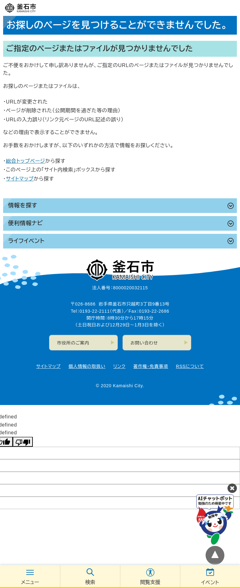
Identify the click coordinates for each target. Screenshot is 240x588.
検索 (90, 582)
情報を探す (22, 205)
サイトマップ (20, 178)
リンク (119, 366)
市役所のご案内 (73, 342)
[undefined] (23, 442)
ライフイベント (26, 241)
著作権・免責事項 (150, 366)
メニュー (30, 582)
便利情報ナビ (25, 223)
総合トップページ (25, 161)
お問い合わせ (144, 342)
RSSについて (190, 366)
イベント (210, 582)
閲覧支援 (150, 582)
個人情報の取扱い (86, 366)
